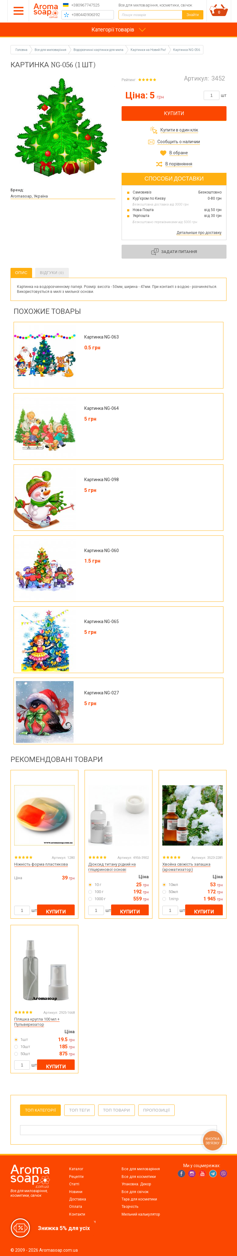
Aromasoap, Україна (29, 196)
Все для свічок (135, 1192)
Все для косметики (139, 1177)
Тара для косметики (139, 1199)
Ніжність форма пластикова (41, 864)
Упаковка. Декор (136, 1184)
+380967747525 (85, 5)
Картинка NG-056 (186, 50)
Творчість (130, 1206)
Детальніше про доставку (199, 233)
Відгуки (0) (52, 272)
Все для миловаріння (141, 1169)
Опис (21, 272)
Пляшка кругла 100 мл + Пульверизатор (37, 1022)
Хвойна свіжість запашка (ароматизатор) (186, 867)
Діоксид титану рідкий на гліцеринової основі (112, 867)
